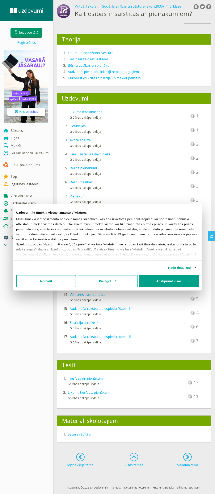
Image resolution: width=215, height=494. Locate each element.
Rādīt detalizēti (179, 267)
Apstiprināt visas (169, 281)
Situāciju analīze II (84, 322)
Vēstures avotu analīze (88, 294)
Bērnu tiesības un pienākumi (90, 65)
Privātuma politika (163, 487)
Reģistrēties (26, 42)
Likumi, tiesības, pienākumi (89, 392)
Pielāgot (107, 281)
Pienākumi (78, 196)
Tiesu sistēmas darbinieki (90, 154)
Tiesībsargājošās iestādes (88, 59)
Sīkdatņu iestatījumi (188, 487)
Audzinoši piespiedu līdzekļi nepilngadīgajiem (103, 71)
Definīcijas (78, 126)
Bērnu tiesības (81, 182)
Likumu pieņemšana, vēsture (90, 52)
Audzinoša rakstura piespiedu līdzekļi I (100, 308)
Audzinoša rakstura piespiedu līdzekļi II (100, 336)
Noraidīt (46, 281)
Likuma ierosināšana (86, 112)
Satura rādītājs (79, 434)
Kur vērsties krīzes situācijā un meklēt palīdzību (105, 78)
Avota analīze (80, 140)
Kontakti (116, 487)
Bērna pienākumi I (84, 168)
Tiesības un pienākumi (86, 378)
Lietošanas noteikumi (136, 487)
